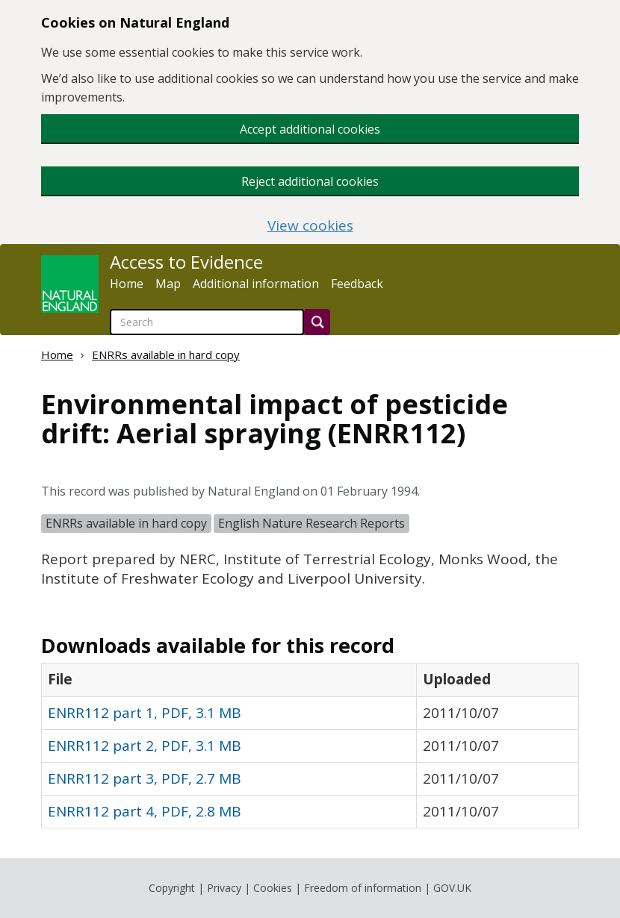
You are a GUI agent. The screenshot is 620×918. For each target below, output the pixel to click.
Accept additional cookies (310, 129)
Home (126, 284)
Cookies (272, 888)
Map (168, 284)
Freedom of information (362, 888)
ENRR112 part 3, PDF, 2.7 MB (144, 778)
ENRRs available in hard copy (166, 354)
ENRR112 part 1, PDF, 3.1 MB (144, 712)
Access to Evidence (186, 262)
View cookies (310, 226)
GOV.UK (452, 888)
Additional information (256, 284)
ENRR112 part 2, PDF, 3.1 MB (144, 745)
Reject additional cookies (310, 181)
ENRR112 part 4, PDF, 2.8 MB (144, 811)
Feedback (357, 284)
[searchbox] (207, 322)
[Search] (317, 322)
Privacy (224, 888)
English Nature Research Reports (311, 523)
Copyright (172, 888)
